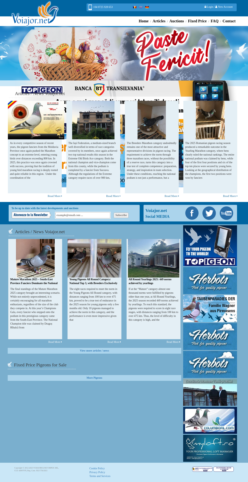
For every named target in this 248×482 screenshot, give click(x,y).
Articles (159, 21)
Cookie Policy (97, 468)
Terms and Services (99, 476)
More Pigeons (94, 377)
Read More (55, 196)
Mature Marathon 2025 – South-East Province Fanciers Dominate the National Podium (34, 283)
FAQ (215, 21)
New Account (224, 6)
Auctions (177, 21)
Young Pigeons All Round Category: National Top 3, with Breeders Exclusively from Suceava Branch (93, 283)
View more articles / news (94, 350)
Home (144, 21)
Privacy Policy (97, 472)
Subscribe (121, 215)
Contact (229, 21)
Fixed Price (197, 21)
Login (209, 6)
